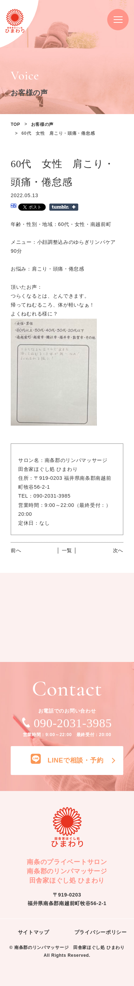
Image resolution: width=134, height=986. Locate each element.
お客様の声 (42, 124)
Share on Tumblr (63, 207)
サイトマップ (33, 932)
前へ (16, 550)
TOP (15, 124)
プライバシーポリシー (100, 932)
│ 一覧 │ (67, 550)
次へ (118, 550)
